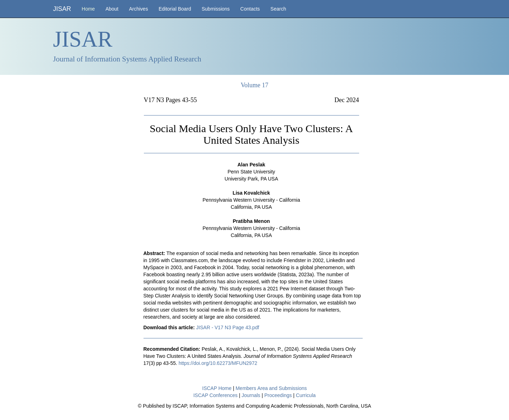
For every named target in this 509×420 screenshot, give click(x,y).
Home (88, 9)
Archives (138, 9)
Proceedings (278, 395)
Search (278, 9)
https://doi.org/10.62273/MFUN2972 (218, 363)
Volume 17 (254, 85)
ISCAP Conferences (215, 395)
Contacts (250, 9)
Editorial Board (175, 9)
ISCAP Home (217, 388)
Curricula (306, 395)
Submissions (215, 9)
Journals (250, 395)
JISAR (62, 8)
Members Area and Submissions (271, 388)
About (111, 9)
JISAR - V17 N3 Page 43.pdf (227, 327)
